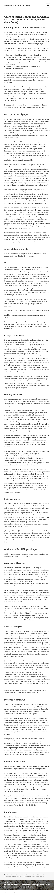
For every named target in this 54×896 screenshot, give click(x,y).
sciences (42, 876)
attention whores (37, 773)
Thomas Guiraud (20, 875)
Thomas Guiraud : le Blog (17, 5)
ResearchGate (31, 875)
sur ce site (35, 613)
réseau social (35, 876)
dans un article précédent (35, 41)
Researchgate (27, 876)
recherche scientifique (18, 876)
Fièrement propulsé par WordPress (13, 893)
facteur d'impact (42, 875)
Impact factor (7, 876)
